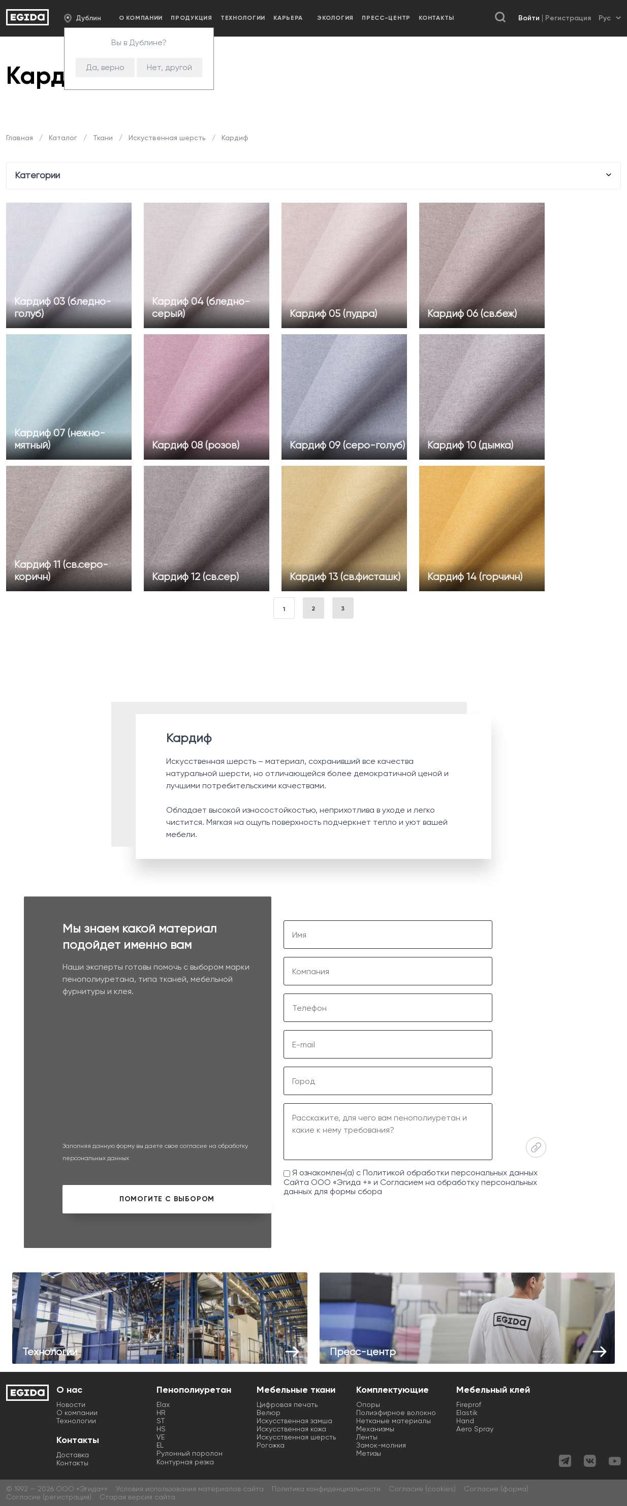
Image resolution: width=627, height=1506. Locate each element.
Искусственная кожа (291, 1429)
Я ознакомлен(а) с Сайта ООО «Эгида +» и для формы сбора (411, 1182)
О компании (141, 17)
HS (161, 1429)
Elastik (467, 1412)
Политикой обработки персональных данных (450, 1172)
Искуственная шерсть (167, 138)
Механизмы (375, 1429)
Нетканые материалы (393, 1421)
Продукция (191, 17)
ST (160, 1421)
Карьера (288, 17)
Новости (70, 1404)
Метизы (368, 1453)
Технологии (243, 17)
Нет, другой (169, 67)
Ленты (367, 1437)
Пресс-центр (386, 17)
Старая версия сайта (137, 1497)
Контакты (436, 17)
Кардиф (234, 138)
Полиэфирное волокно (396, 1412)
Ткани (103, 138)
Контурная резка (185, 1462)
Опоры (368, 1404)
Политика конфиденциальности (326, 1489)
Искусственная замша (294, 1421)
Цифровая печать (287, 1404)
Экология (335, 17)
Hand (465, 1421)
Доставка (72, 1455)
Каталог (63, 138)
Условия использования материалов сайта (190, 1489)
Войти (529, 18)
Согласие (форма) (496, 1489)
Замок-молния (381, 1445)
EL (160, 1445)
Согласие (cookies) (422, 1489)
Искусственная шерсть (296, 1437)
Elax (163, 1404)
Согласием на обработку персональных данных (410, 1186)
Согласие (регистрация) (48, 1497)
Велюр (268, 1412)
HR (161, 1412)
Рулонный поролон (189, 1453)
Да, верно (105, 67)
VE (160, 1437)
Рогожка (271, 1445)
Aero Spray (474, 1429)
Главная (20, 138)
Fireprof (468, 1404)
